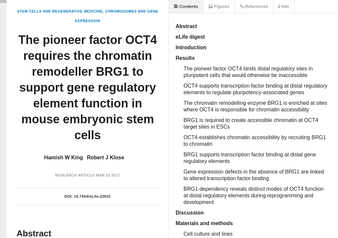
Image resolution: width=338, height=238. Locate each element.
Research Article (75, 175)
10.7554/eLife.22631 (92, 196)
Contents (186, 6)
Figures (219, 6)
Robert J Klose (105, 157)
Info (283, 6)
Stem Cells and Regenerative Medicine (60, 11)
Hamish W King (63, 157)
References (254, 6)
